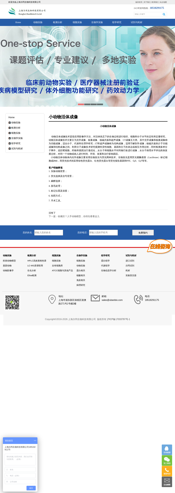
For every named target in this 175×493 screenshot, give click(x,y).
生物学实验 (97, 22)
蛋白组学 (105, 260)
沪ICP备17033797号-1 (118, 319)
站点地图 (163, 2)
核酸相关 (80, 275)
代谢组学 (105, 265)
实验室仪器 (131, 275)
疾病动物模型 (9, 260)
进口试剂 (130, 260)
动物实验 (37, 22)
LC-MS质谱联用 (35, 265)
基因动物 (7, 265)
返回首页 (138, 2)
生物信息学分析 (108, 270)
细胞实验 (77, 22)
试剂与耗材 (136, 22)
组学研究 (116, 22)
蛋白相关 (80, 270)
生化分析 (31, 270)
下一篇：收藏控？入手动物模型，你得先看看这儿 (74, 216)
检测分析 (57, 22)
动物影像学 (8, 270)
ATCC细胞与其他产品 (62, 270)
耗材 (128, 270)
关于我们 (147, 2)
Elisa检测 (31, 275)
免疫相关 (80, 280)
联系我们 (155, 2)
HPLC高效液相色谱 (36, 260)
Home (18, 22)
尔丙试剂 (130, 265)
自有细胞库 (57, 265)
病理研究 (80, 285)
